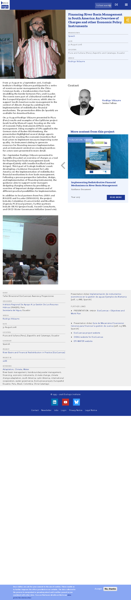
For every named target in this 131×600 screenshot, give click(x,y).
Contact (35, 410)
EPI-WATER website (83, 341)
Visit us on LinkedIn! (54, 402)
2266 (5, 361)
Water (26, 369)
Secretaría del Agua (12, 310)
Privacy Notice (75, 410)
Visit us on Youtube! (65, 402)
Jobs (56, 410)
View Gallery (14, 281)
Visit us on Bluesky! (76, 402)
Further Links (78, 307)
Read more (116, 197)
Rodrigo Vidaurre (76, 61)
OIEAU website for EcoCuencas (88, 337)
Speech (71, 36)
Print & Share (127, 20)
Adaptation (8, 369)
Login (63, 410)
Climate (18, 369)
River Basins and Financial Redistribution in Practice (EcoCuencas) (34, 353)
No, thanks (110, 589)
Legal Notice (91, 410)
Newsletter (46, 410)
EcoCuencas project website (87, 333)
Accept (98, 589)
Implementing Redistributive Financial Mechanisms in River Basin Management (94, 184)
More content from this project (92, 131)
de (116, 4)
